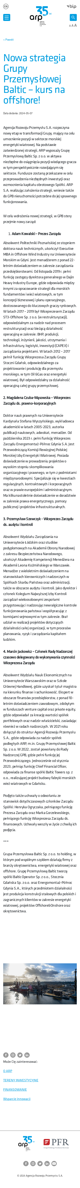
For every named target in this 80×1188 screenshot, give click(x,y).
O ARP (7, 1071)
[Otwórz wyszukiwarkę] (73, 17)
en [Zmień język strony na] (5, 6)
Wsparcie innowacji (17, 1099)
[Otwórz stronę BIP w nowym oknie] (71, 6)
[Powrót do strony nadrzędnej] (8, 39)
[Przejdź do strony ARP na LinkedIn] (27, 1055)
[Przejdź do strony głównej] (40, 16)
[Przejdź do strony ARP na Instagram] (13, 1055)
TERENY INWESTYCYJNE (20, 1080)
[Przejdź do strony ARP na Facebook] (6, 1055)
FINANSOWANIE (15, 1090)
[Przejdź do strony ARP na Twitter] (20, 1055)
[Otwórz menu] (6, 17)
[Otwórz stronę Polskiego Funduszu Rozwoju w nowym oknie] (56, 1144)
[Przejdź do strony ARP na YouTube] (54, 1163)
